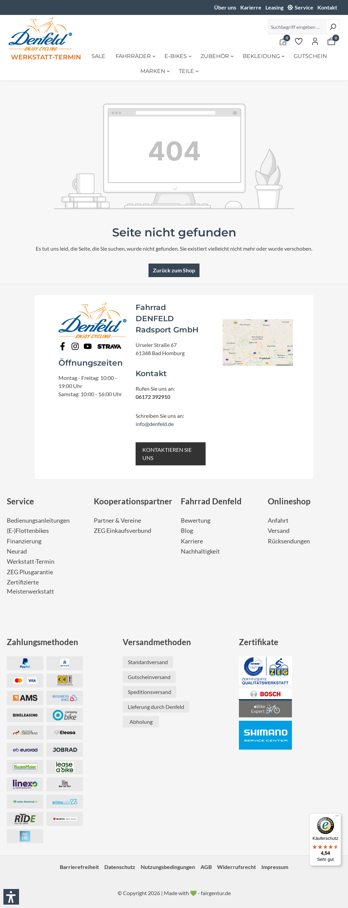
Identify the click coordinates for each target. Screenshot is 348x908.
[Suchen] (333, 26)
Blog (187, 530)
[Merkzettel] (299, 41)
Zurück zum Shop (174, 270)
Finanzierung (24, 541)
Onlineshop (289, 501)
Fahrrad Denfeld (211, 501)
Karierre (250, 7)
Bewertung (195, 520)
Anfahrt (278, 520)
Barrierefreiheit (79, 867)
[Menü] (337, 817)
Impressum (274, 867)
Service (304, 7)
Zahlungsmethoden (42, 642)
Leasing (274, 7)
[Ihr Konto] (315, 41)
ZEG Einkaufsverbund (122, 530)
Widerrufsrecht (236, 867)
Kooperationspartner (133, 501)
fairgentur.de (216, 893)
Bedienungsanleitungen (38, 520)
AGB (206, 867)
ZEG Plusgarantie (30, 572)
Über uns (225, 7)
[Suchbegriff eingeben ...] (297, 26)
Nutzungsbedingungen (168, 867)
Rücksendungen (289, 541)
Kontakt (327, 7)
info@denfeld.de (155, 424)
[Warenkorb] (331, 41)
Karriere (192, 541)
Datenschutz (119, 867)
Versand (279, 530)
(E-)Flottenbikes (28, 530)
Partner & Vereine (117, 520)
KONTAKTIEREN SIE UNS (167, 453)
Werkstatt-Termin (30, 561)
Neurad (17, 551)
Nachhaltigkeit (200, 551)
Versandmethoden (157, 642)
